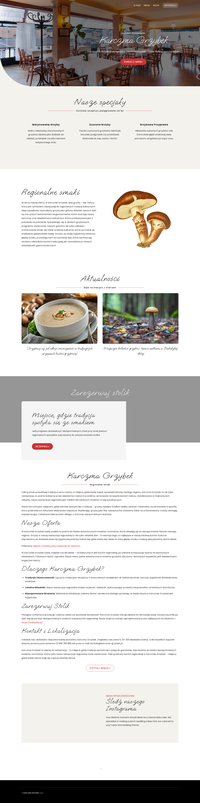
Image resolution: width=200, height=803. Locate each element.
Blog (156, 5)
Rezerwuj (170, 5)
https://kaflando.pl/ (32, 622)
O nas (137, 5)
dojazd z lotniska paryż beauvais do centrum (56, 546)
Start (127, 5)
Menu (147, 5)
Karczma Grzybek (31, 793)
